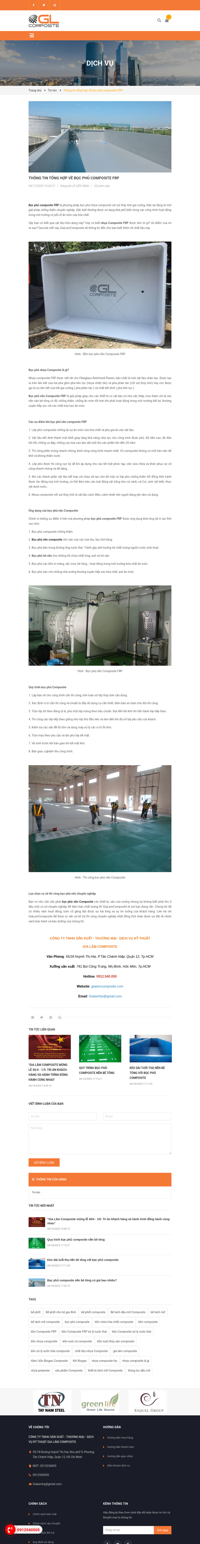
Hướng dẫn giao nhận (120, 1456)
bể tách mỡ (158, 1312)
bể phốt (36, 1312)
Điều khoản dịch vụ (118, 1465)
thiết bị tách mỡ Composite (105, 1370)
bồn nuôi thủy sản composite (115, 1341)
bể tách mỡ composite (45, 1322)
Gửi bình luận (44, 1162)
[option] (50, 1061)
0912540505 (41, 1475)
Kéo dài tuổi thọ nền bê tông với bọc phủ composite (83, 1260)
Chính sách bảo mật (45, 1514)
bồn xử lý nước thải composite (50, 1351)
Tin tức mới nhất (41, 1205)
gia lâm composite (125, 1351)
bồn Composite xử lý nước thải (131, 1331)
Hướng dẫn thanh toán (120, 1446)
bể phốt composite (93, 1312)
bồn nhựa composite (44, 1341)
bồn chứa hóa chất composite (114, 1322)
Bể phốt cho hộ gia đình (61, 1312)
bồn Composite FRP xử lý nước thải (84, 1331)
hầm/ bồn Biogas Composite (49, 1360)
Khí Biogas (80, 1360)
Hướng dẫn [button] (112, 1427)
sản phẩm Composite (69, 1370)
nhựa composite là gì (135, 1360)
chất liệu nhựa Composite (91, 1351)
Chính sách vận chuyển (46, 1523)
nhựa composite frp (104, 1360)
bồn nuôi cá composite (77, 1341)
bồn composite (148, 1322)
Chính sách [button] (38, 1503)
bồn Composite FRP (44, 1331)
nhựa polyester (40, 1370)
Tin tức (36, 1192)
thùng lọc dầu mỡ (139, 1370)
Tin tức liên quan (42, 1029)
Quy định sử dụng (43, 1542)
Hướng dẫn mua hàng (120, 1437)
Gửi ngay (162, 1530)
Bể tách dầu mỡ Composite (128, 1312)
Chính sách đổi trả (43, 1532)
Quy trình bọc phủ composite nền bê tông (76, 1239)
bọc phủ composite (77, 1322)
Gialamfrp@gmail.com (47, 1484)
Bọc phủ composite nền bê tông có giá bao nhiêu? (82, 1280)
